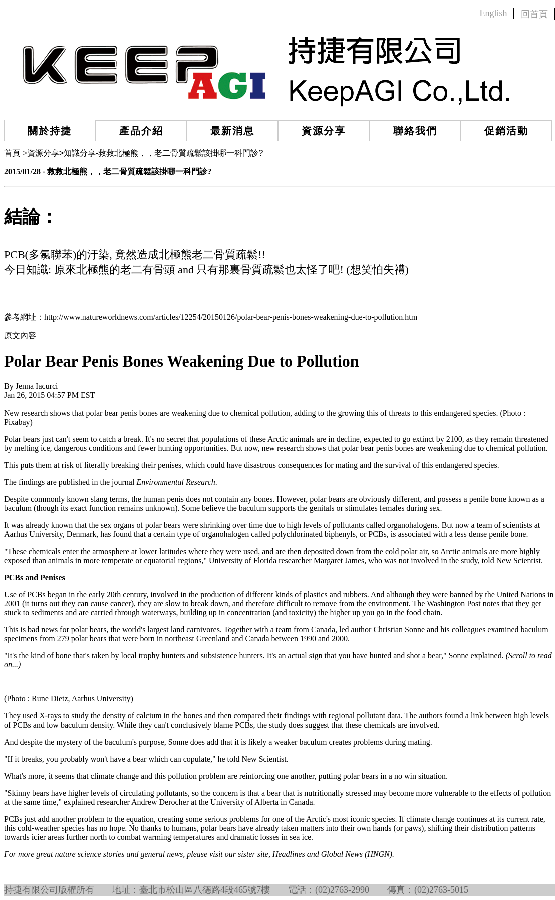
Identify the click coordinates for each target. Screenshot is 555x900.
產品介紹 (141, 131)
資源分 (43, 153)
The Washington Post (447, 603)
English (493, 13)
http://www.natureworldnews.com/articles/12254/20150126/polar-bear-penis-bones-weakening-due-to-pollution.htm (230, 317)
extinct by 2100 (437, 439)
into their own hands (358, 828)
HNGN (378, 854)
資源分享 (324, 131)
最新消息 (232, 131)
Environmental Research (175, 482)
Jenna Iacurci (37, 386)
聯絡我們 (415, 131)
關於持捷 (50, 131)
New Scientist (518, 560)
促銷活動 (506, 131)
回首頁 (534, 14)
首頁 (12, 153)
